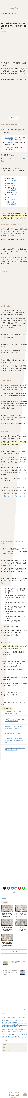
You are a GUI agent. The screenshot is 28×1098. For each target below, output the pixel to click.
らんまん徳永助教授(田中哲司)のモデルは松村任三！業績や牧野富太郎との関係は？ (15, 740)
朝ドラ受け (6, 1050)
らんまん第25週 (11, 195)
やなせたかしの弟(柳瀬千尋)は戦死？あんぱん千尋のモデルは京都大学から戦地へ (14, 1035)
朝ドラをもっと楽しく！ (14, 1091)
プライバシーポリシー (10, 1088)
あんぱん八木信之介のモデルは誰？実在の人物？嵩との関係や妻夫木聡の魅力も (14, 1030)
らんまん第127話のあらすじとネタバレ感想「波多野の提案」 (20, 929)
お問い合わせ (19, 1088)
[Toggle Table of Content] (16, 118)
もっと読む (15, 951)
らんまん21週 (9, 142)
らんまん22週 (9, 147)
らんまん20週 (9, 138)
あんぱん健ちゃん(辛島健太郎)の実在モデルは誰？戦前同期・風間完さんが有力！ (14, 1026)
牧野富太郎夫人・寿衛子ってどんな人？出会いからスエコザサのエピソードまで (14, 496)
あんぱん (5, 1044)
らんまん (4, 898)
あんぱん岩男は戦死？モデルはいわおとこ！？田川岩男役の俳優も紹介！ (12, 1021)
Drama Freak (14, 8)
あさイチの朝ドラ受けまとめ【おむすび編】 (14, 1017)
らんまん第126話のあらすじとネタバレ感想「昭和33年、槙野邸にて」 (7, 944)
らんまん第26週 (11, 199)
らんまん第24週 (11, 190)
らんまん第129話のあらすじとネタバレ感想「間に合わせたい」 (20, 914)
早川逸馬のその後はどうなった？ (13, 733)
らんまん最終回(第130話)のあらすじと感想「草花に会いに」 (7, 914)
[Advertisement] (14, 46)
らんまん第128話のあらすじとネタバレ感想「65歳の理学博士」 (7, 929)
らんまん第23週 (11, 181)
